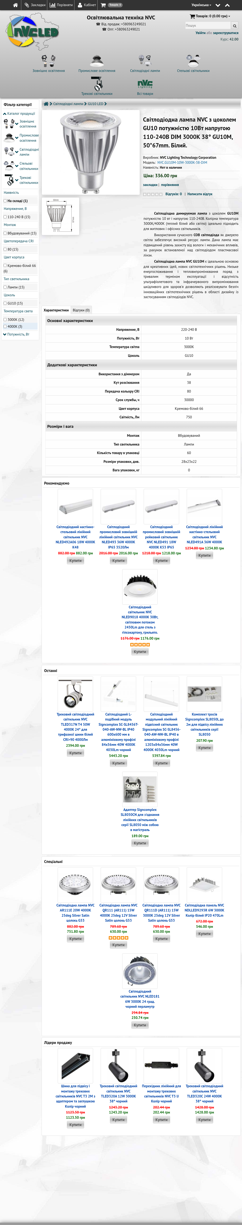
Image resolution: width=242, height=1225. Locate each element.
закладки (150, 184)
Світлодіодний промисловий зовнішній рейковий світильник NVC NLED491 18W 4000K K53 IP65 (161, 537)
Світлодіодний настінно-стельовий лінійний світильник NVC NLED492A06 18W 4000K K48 (75, 537)
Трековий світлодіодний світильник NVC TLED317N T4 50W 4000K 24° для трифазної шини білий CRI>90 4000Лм (75, 727)
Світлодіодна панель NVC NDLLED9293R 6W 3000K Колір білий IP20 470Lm (205, 910)
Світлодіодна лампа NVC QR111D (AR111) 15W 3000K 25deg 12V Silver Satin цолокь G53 (162, 913)
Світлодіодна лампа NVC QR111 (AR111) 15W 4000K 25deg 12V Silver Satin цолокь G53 (118, 913)
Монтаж (9, 154)
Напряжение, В (15, 138)
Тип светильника (16, 208)
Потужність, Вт (16, 264)
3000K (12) (16, 249)
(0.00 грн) (209, 16)
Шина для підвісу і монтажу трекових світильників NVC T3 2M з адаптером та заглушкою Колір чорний (75, 1096)
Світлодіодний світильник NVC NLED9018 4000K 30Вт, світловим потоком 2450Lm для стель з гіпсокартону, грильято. (140, 620)
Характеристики (56, 310)
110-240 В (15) (19, 146)
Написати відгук (199, 194)
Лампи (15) (16, 216)
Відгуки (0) (81, 310)
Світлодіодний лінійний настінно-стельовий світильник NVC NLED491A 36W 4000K (204, 534)
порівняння (170, 184)
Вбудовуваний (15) (22, 162)
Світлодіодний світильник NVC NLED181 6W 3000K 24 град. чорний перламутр (140, 999)
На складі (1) (18, 130)
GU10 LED (95, 104)
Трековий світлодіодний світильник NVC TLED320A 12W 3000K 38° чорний (118, 1093)
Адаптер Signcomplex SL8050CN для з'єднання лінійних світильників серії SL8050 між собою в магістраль (140, 819)
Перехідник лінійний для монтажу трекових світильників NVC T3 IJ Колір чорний (161, 1093)
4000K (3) (15, 256)
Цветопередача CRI (18, 170)
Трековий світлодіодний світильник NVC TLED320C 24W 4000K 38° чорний (204, 1093)
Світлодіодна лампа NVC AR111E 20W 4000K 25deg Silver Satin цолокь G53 (75, 913)
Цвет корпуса (13, 187)
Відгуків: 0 (173, 194)
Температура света (18, 241)
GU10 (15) (15, 233)
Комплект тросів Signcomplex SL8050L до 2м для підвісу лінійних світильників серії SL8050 (204, 724)
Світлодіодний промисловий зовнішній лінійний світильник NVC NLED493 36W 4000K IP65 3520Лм (118, 537)
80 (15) (13, 179)
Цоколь (9, 224)
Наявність (11, 122)
